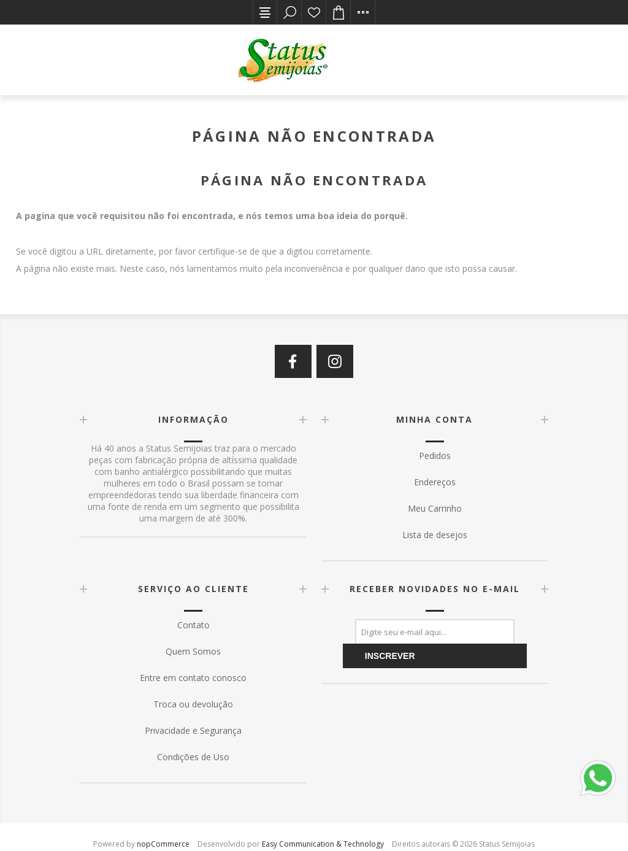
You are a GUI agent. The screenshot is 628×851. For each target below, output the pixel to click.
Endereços (435, 482)
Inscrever (390, 656)
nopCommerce (163, 844)
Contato (193, 625)
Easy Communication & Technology (323, 844)
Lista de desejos (314, 12)
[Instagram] (334, 361)
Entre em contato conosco (193, 677)
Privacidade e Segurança (193, 730)
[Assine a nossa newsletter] (435, 631)
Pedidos (435, 455)
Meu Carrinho (435, 508)
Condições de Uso (193, 757)
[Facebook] (293, 361)
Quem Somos (193, 651)
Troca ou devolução (193, 704)
